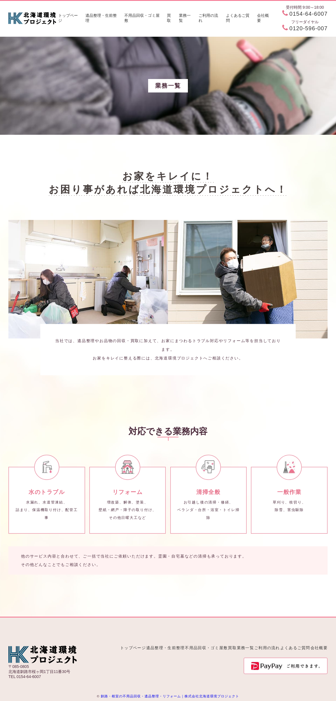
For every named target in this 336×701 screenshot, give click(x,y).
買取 (169, 18)
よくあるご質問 (237, 18)
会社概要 (263, 18)
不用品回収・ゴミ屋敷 (142, 18)
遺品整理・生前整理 (101, 18)
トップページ (68, 18)
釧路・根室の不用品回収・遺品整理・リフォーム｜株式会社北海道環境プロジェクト (170, 696)
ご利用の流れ (208, 18)
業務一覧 (185, 18)
